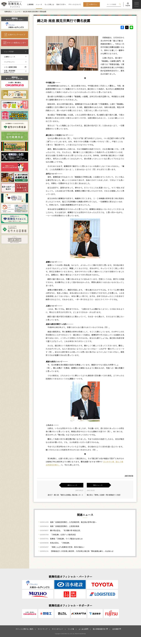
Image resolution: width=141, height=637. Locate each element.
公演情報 (30, 4)
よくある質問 (83, 629)
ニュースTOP (9, 51)
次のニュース (98, 485)
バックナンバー (9, 62)
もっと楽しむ (49, 4)
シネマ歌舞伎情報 (10, 67)
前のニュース (72, 485)
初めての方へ (61, 4)
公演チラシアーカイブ (16, 35)
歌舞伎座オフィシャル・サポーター (14, 78)
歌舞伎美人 (8, 11)
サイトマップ (42, 629)
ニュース (39, 4)
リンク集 (71, 629)
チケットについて (74, 4)
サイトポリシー (57, 629)
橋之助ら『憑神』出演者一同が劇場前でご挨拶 (103, 495)
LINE (131, 27)
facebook (122, 27)
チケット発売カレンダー (16, 43)
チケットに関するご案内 (24, 629)
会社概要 (115, 629)
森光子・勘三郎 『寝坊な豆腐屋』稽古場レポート (65, 495)
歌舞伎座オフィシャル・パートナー (14, 19)
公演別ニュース (9, 57)
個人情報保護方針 (99, 629)
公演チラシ (93, 4)
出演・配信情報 (9, 71)
